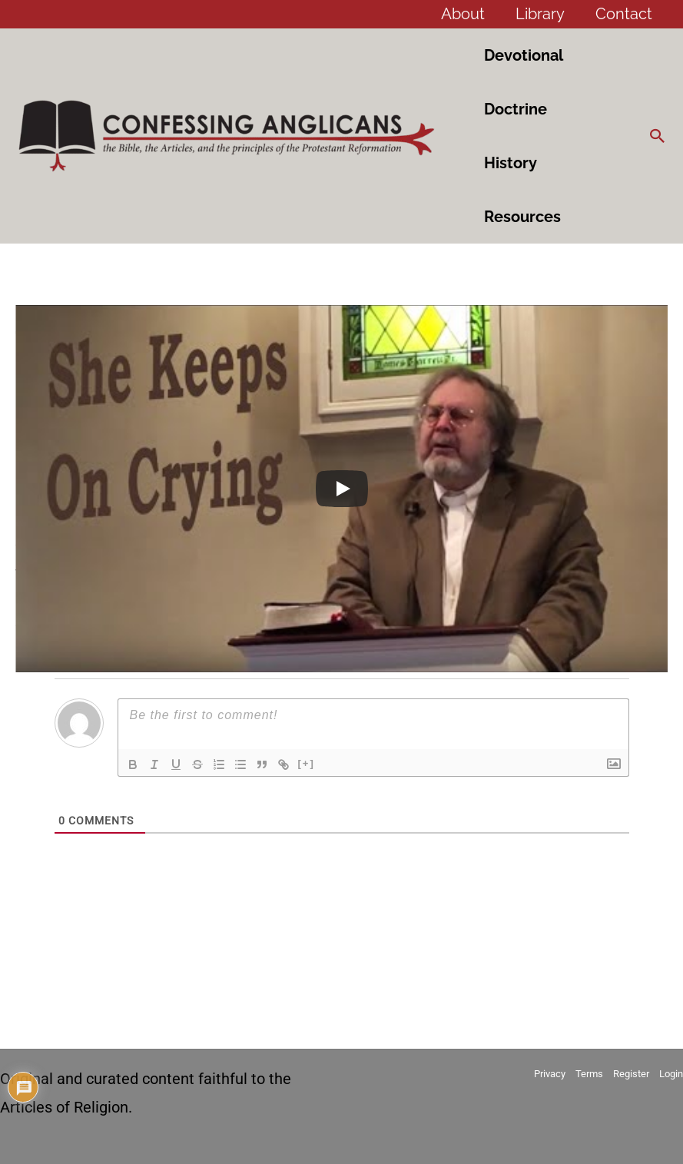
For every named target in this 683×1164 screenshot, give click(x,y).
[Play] (342, 488)
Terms (589, 1073)
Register (631, 1073)
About (463, 14)
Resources (522, 216)
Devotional (523, 55)
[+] (306, 763)
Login (671, 1073)
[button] (658, 136)
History (510, 163)
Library (540, 14)
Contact (623, 14)
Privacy (549, 1073)
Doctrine (515, 109)
